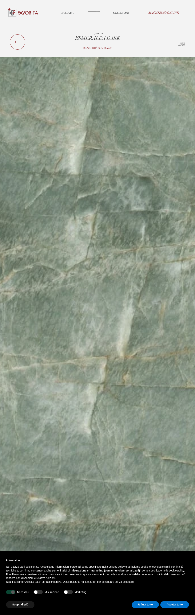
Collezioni (121, 13)
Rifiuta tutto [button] (145, 604)
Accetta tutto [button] (174, 604)
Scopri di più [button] (20, 604)
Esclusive (67, 13)
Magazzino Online (163, 13)
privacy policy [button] (117, 566)
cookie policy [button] (176, 570)
